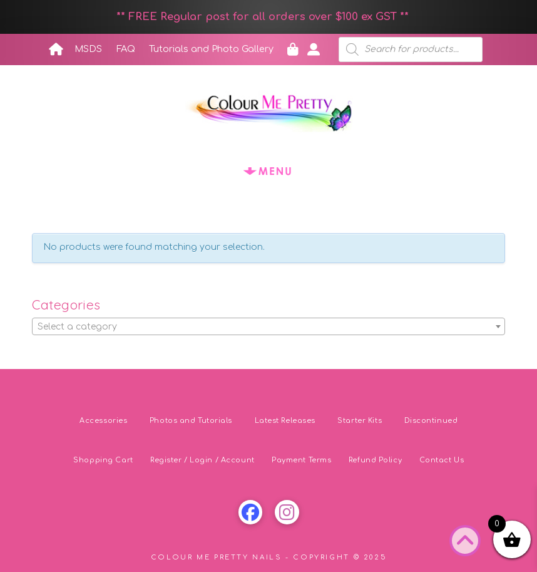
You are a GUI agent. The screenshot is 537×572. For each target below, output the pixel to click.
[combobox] (268, 326)
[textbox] (268, 327)
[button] (268, 171)
